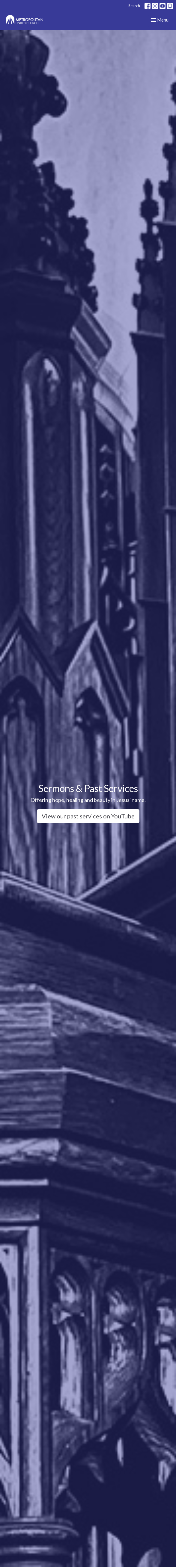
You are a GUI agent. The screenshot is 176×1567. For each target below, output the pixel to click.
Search (134, 5)
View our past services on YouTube (88, 816)
